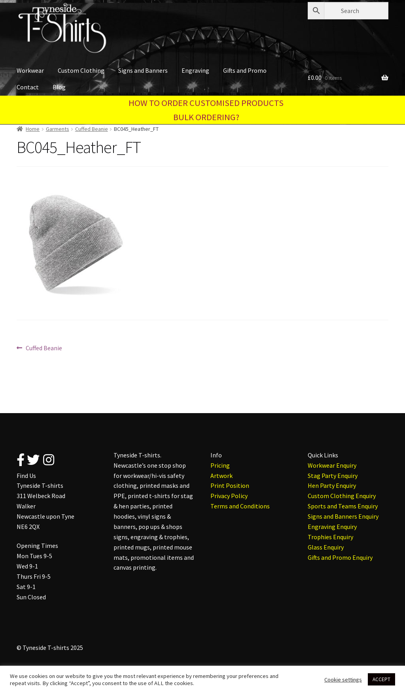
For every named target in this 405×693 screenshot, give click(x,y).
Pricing (220, 465)
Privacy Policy (229, 496)
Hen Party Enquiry (332, 485)
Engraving (195, 70)
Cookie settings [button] (343, 679)
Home (33, 128)
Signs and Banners (143, 70)
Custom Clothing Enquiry (342, 496)
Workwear (30, 70)
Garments (57, 128)
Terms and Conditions (240, 506)
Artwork (221, 476)
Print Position (229, 485)
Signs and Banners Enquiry (343, 516)
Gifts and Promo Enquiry (340, 557)
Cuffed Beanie (91, 128)
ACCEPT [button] (381, 679)
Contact (28, 87)
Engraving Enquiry (332, 527)
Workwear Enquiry (332, 465)
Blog (59, 87)
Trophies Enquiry (330, 537)
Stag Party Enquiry (333, 476)
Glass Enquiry (326, 547)
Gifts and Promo (245, 70)
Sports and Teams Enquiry (343, 506)
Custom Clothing (81, 70)
